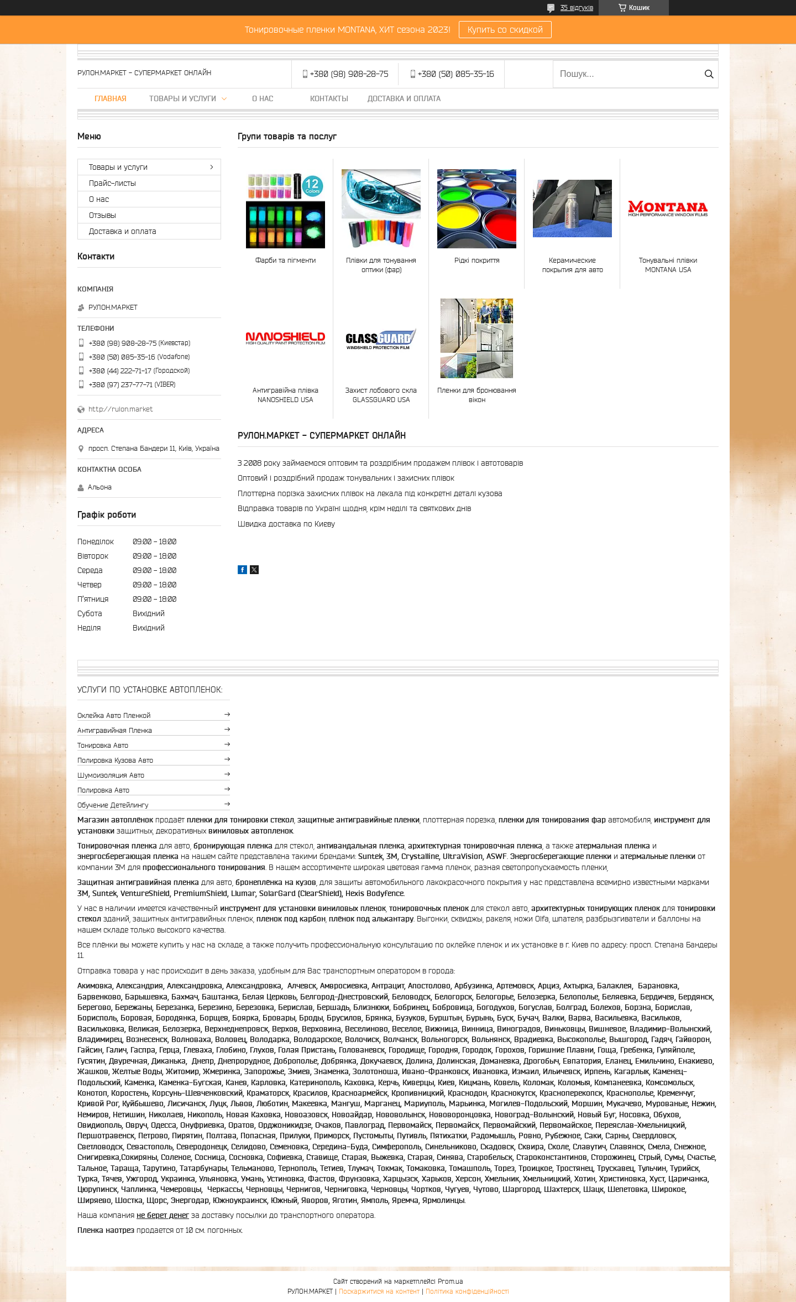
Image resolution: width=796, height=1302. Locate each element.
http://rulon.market (120, 409)
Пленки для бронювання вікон (476, 395)
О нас (262, 98)
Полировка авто (103, 790)
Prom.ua (450, 1281)
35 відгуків (577, 7)
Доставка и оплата (404, 98)
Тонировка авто (102, 745)
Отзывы (102, 215)
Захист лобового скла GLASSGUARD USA (381, 395)
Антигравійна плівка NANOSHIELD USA (285, 395)
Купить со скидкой (505, 29)
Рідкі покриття (477, 260)
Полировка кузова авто (115, 760)
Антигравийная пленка (114, 730)
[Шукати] (709, 74)
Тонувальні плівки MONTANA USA (668, 265)
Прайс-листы (112, 183)
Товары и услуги (182, 98)
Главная (111, 98)
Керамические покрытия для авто (572, 265)
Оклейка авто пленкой (113, 715)
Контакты (329, 98)
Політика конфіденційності (467, 1291)
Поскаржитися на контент (379, 1291)
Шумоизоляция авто (110, 775)
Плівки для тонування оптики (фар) (381, 265)
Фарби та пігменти (285, 260)
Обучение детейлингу (112, 805)
